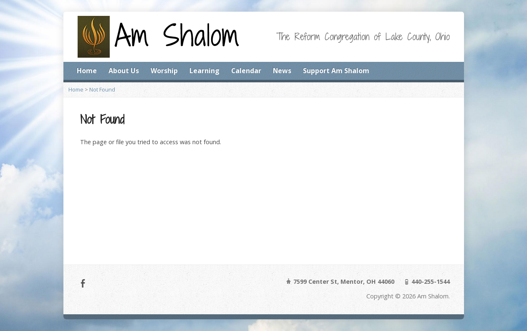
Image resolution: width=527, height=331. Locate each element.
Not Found (102, 89)
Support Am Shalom (336, 70)
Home (87, 70)
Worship (164, 70)
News (282, 70)
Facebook (83, 283)
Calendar (246, 70)
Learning (204, 70)
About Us (123, 70)
